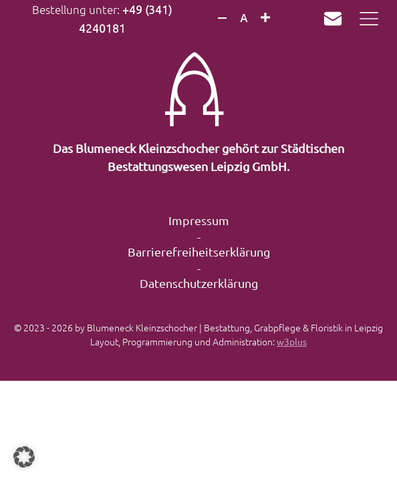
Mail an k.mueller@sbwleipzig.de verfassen (333, 19)
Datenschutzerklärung (199, 283)
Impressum (198, 220)
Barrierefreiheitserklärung (199, 252)
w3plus (292, 341)
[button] (24, 457)
